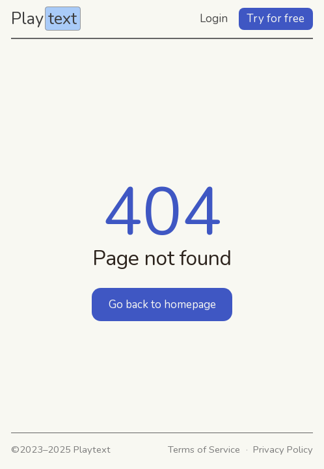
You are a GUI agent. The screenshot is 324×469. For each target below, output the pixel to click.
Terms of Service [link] (204, 449)
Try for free (275, 18)
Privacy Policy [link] (283, 449)
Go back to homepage (162, 304)
